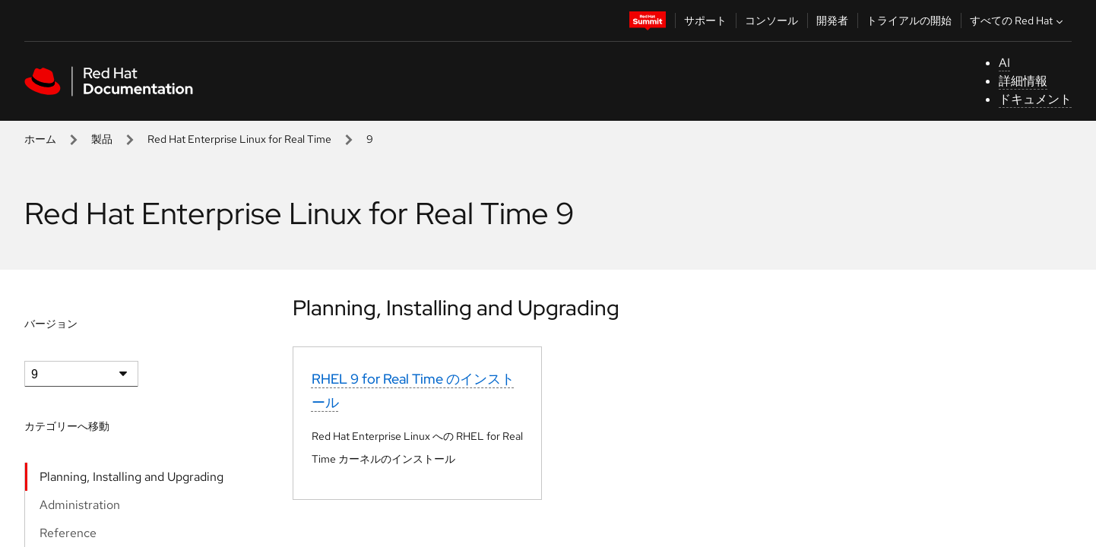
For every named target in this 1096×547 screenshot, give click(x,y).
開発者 (832, 20)
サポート (705, 20)
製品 (101, 139)
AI (1004, 63)
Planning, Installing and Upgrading (131, 477)
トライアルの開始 (909, 20)
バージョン (51, 323)
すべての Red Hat (1018, 20)
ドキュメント (1035, 99)
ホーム (40, 139)
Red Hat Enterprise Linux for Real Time (239, 139)
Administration (80, 505)
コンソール (771, 20)
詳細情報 (1023, 81)
